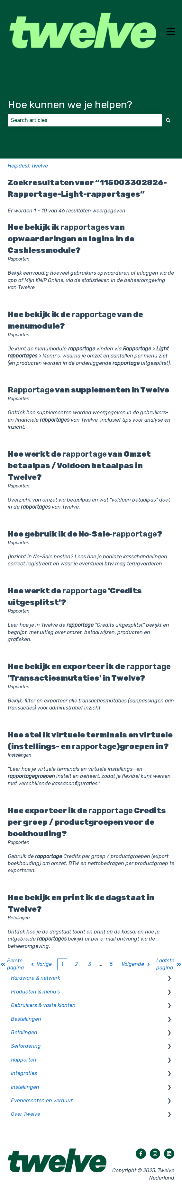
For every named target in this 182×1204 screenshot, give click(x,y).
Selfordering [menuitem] (26, 1046)
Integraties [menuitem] (24, 1073)
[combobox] (85, 120)
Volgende (136, 964)
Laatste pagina (168, 964)
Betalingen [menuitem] (24, 1032)
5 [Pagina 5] (111, 964)
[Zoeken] (168, 120)
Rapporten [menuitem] (23, 1060)
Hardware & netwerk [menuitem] (35, 978)
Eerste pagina (12, 964)
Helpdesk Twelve (28, 166)
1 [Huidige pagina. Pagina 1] (62, 964)
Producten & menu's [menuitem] (35, 992)
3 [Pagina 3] (89, 964)
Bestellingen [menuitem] (26, 1019)
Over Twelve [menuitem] (25, 1114)
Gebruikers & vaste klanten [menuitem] (43, 1005)
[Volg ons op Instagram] (155, 1153)
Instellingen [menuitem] (25, 1087)
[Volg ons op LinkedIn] (169, 1153)
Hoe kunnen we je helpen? (70, 105)
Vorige (41, 964)
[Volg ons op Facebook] (141, 1153)
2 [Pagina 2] (76, 964)
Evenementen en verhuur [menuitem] (42, 1100)
